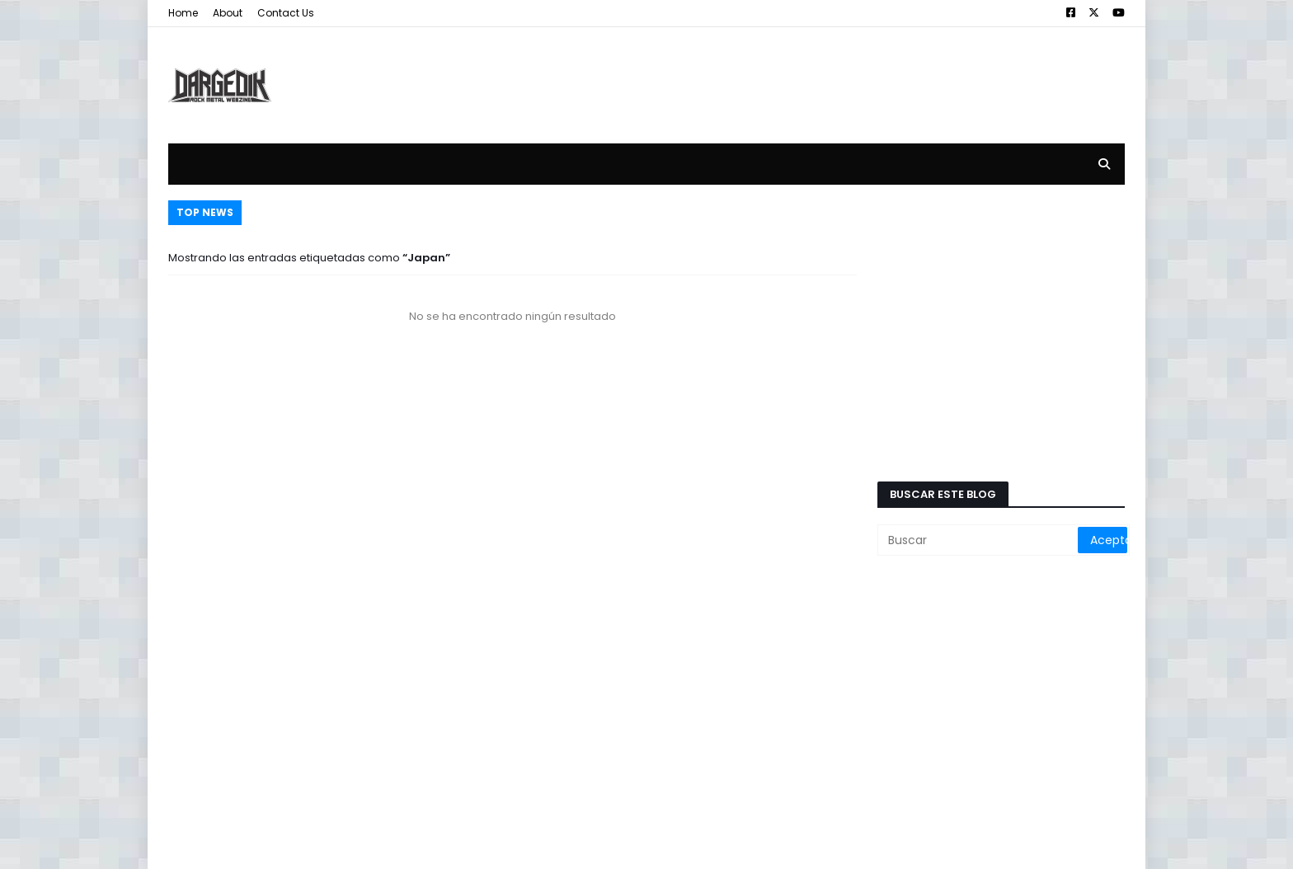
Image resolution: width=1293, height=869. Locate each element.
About (227, 13)
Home (183, 13)
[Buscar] (979, 540)
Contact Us (285, 13)
